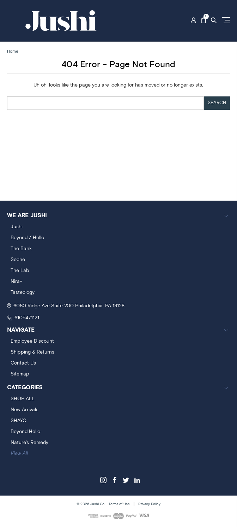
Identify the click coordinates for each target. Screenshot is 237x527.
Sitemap (20, 374)
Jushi (17, 226)
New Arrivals (24, 409)
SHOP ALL (23, 398)
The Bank (21, 248)
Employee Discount (32, 341)
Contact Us (23, 363)
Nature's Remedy (29, 442)
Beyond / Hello (27, 237)
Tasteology (23, 292)
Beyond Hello (25, 431)
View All (19, 453)
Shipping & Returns (32, 352)
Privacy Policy (149, 504)
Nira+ (16, 281)
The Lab (20, 270)
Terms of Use (119, 504)
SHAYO (18, 420)
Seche (18, 259)
